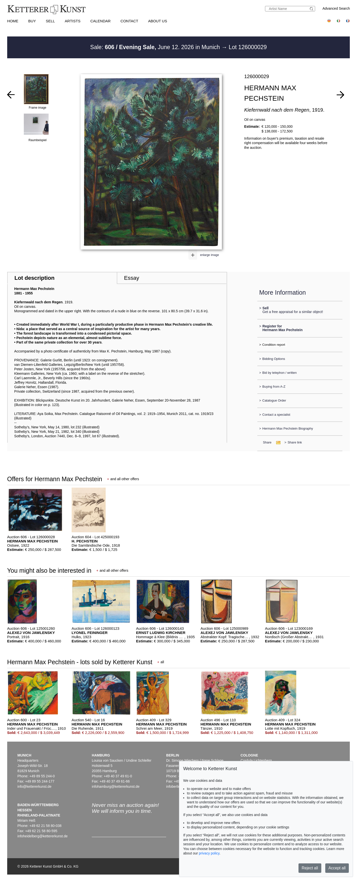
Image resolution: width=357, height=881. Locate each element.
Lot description (34, 278)
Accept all (337, 868)
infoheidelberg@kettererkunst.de (42, 836)
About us (157, 21)
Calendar (100, 21)
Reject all (310, 868)
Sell (50, 21)
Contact (129, 21)
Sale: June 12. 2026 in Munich (155, 47)
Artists (72, 21)
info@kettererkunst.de (34, 786)
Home (12, 21)
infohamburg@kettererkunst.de (115, 786)
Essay (131, 278)
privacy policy (209, 853)
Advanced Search (336, 8)
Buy (32, 21)
